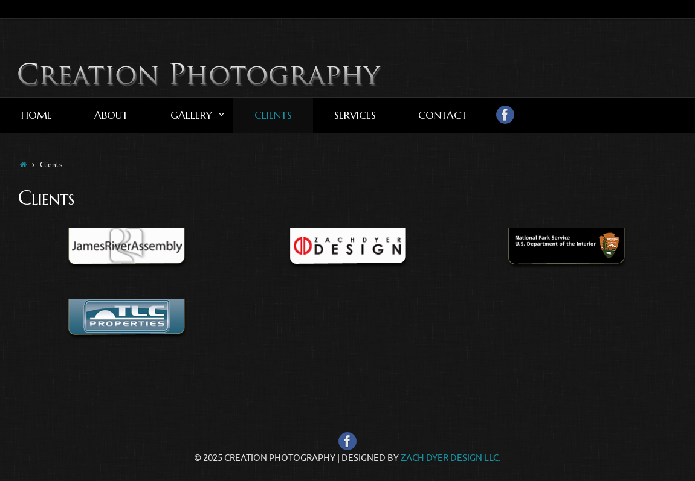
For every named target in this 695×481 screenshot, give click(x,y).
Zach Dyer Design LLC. (451, 458)
